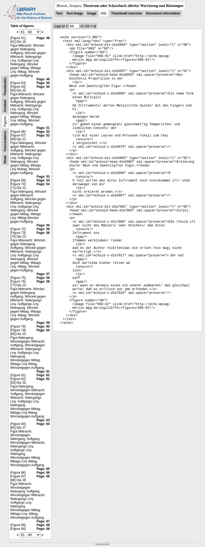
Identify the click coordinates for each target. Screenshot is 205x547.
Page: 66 (43, 472)
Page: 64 (43, 424)
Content (5, 106)
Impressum (102, 544)
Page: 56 (43, 229)
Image (91, 13)
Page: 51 (43, 128)
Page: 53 (43, 176)
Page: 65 (43, 469)
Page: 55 (43, 225)
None (5, 159)
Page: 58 (43, 278)
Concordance (5, 141)
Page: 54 (43, 180)
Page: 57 (43, 274)
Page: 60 (43, 326)
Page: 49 (43, 79)
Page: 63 (43, 420)
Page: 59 (43, 323)
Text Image (74, 13)
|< (63, 26)
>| (94, 26)
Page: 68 (43, 525)
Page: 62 (43, 375)
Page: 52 (43, 132)
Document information (163, 13)
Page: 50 (43, 83)
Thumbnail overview (126, 13)
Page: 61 (43, 371)
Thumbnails (5, 87)
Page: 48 (43, 38)
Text (59, 13)
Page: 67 (43, 521)
